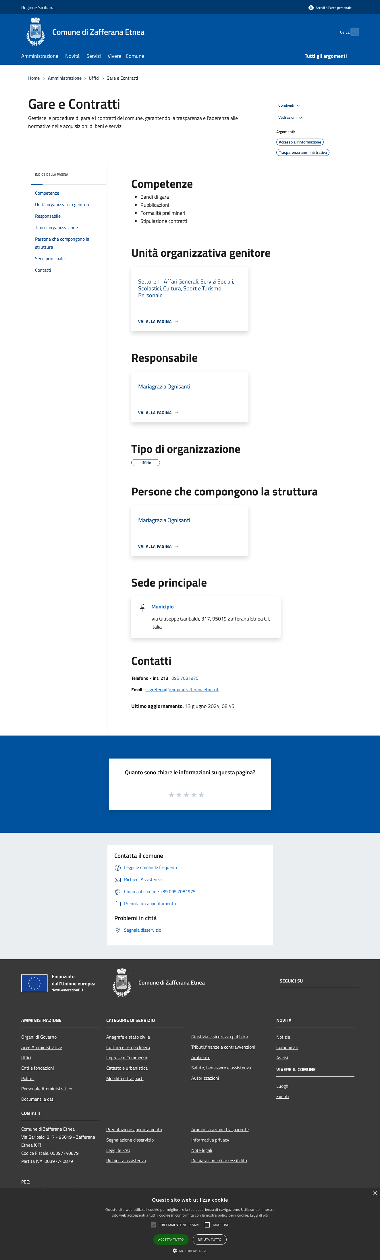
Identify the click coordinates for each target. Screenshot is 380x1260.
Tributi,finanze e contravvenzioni (223, 1046)
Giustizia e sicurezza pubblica (219, 1036)
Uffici (94, 77)
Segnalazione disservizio (130, 1139)
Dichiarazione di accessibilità (219, 1160)
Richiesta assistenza (126, 1160)
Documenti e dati (38, 1099)
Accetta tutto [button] (171, 1239)
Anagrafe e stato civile (128, 1036)
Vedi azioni (291, 117)
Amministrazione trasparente (220, 1129)
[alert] (190, 1224)
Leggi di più (259, 1215)
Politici (27, 1078)
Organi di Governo (39, 1036)
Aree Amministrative (41, 1047)
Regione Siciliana (38, 7)
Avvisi (282, 1057)
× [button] (375, 1193)
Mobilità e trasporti (125, 1078)
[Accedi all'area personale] (330, 7)
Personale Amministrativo (46, 1088)
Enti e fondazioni (37, 1067)
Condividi (290, 105)
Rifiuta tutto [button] (209, 1239)
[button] (190, 1250)
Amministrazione (65, 77)
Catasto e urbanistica (127, 1067)
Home (34, 77)
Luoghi (283, 1086)
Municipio (162, 606)
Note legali (201, 1150)
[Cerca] (352, 32)
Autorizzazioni (205, 1078)
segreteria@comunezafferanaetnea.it (182, 689)
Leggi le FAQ (118, 1150)
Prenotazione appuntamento (134, 1129)
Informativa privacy (210, 1139)
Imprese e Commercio (127, 1057)
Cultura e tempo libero (128, 1047)
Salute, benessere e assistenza (221, 1067)
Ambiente (200, 1057)
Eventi (282, 1096)
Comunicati (287, 1047)
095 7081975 (184, 678)
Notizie (283, 1036)
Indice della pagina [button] (51, 174)
